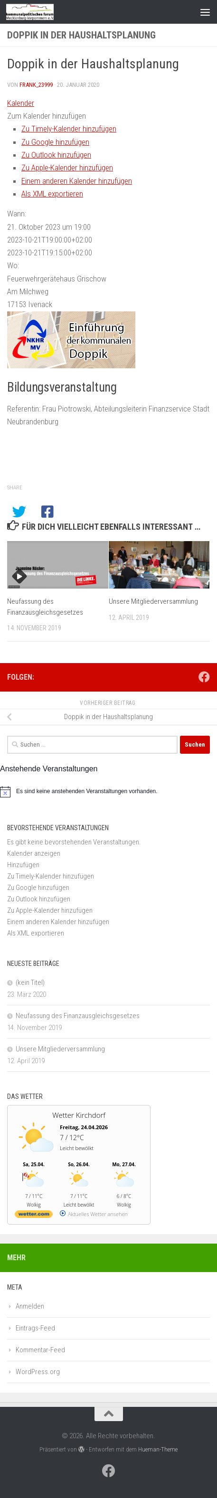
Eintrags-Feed (35, 1328)
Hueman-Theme (158, 1449)
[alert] (108, 791)
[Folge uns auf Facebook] (204, 677)
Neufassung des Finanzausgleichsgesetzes (78, 1015)
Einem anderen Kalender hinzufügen (76, 181)
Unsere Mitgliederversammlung (153, 601)
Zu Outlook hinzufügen (56, 154)
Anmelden (30, 1306)
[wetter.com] (34, 1215)
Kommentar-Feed (40, 1350)
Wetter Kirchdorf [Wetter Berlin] (78, 1115)
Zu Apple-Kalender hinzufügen (67, 167)
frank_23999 (36, 84)
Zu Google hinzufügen (55, 142)
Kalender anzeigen (33, 853)
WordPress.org (38, 1371)
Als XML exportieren (52, 193)
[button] (46, 116)
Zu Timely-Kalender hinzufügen (68, 128)
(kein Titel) (30, 982)
